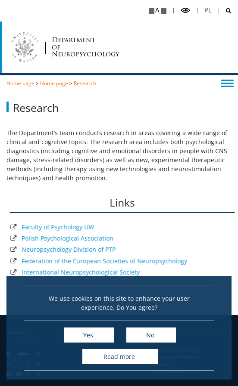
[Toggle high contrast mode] (185, 10)
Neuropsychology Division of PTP (75, 249)
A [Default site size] (157, 10)
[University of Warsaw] (25, 47)
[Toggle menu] (227, 82)
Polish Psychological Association (74, 238)
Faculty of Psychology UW (64, 227)
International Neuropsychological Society (87, 272)
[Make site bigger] (151, 11)
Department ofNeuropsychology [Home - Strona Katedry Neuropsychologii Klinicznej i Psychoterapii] (70, 47)
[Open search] (225, 11)
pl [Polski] (208, 10)
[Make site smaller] (163, 11)
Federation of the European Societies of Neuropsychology (111, 261)
